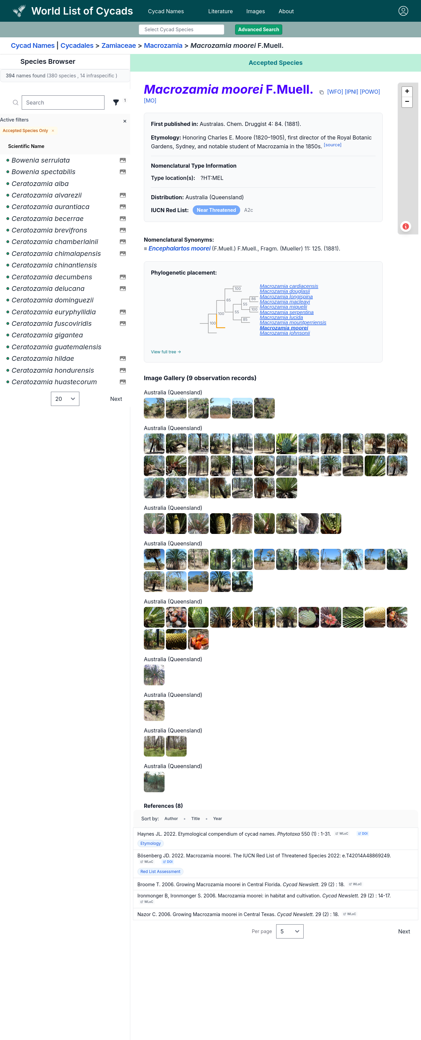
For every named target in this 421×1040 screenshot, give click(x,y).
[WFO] (335, 91)
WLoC (341, 833)
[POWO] (370, 91)
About (286, 11)
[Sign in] (403, 11)
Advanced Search (258, 29)
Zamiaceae (118, 45)
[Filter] (116, 102)
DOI (362, 833)
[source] (333, 144)
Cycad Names (166, 11)
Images (255, 11)
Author (171, 818)
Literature (220, 11)
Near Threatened (216, 210)
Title (195, 818)
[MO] (150, 100)
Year (217, 818)
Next (116, 398)
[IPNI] (351, 91)
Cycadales (76, 45)
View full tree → (166, 351)
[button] (407, 92)
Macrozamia (163, 45)
